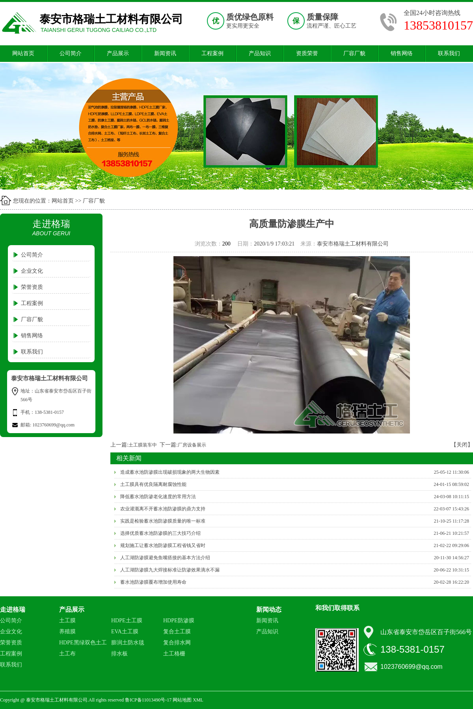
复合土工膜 (177, 632)
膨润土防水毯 (127, 643)
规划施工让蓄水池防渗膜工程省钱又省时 (162, 545)
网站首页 (23, 53)
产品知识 (260, 53)
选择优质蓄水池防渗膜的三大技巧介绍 (160, 533)
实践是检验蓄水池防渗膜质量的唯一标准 (162, 521)
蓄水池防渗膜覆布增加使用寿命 (153, 582)
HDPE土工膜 (126, 620)
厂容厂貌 (354, 53)
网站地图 (182, 700)
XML (198, 700)
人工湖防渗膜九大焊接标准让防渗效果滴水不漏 (170, 570)
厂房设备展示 (192, 445)
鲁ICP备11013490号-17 (148, 700)
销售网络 (402, 53)
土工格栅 (174, 654)
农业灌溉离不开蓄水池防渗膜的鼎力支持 (162, 509)
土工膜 (67, 620)
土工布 (67, 654)
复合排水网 (177, 643)
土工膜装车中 (142, 445)
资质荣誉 (307, 53)
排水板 (119, 654)
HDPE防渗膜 (178, 620)
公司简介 (71, 53)
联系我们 (449, 53)
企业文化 (32, 271)
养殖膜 (67, 632)
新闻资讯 (165, 53)
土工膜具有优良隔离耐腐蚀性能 (153, 484)
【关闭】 (462, 445)
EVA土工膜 (124, 632)
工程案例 (212, 53)
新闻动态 (268, 609)
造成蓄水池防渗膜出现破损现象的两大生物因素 (170, 472)
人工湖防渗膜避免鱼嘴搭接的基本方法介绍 (165, 557)
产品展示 (118, 53)
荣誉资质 (32, 287)
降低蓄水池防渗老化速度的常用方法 (158, 496)
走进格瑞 (12, 609)
